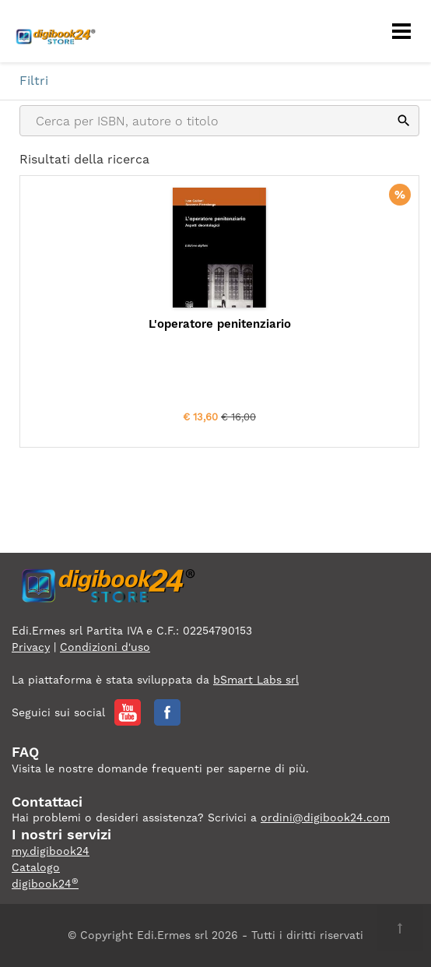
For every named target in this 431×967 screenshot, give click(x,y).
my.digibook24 (50, 851)
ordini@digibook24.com (325, 817)
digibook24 (45, 883)
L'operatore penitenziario (220, 324)
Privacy (31, 647)
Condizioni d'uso (105, 647)
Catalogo (36, 867)
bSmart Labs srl (256, 679)
